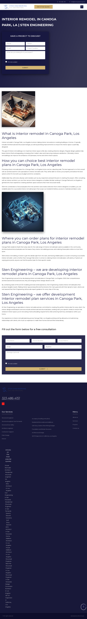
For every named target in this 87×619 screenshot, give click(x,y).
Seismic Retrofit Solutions (9, 515)
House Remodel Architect (8, 468)
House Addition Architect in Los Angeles (9, 552)
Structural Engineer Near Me (9, 561)
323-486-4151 (11, 398)
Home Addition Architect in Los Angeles (9, 540)
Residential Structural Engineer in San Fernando (8, 506)
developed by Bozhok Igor (77, 615)
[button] (81, 6)
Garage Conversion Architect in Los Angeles (8, 588)
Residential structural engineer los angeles (8, 476)
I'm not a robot (12, 62)
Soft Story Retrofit (8, 522)
